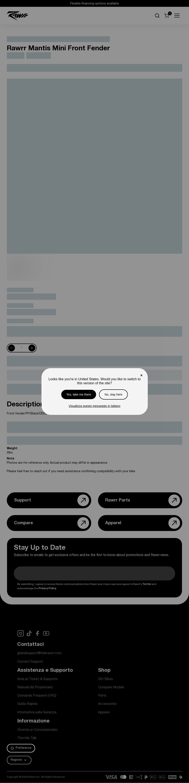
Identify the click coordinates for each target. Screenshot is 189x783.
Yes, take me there (78, 394)
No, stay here (113, 394)
